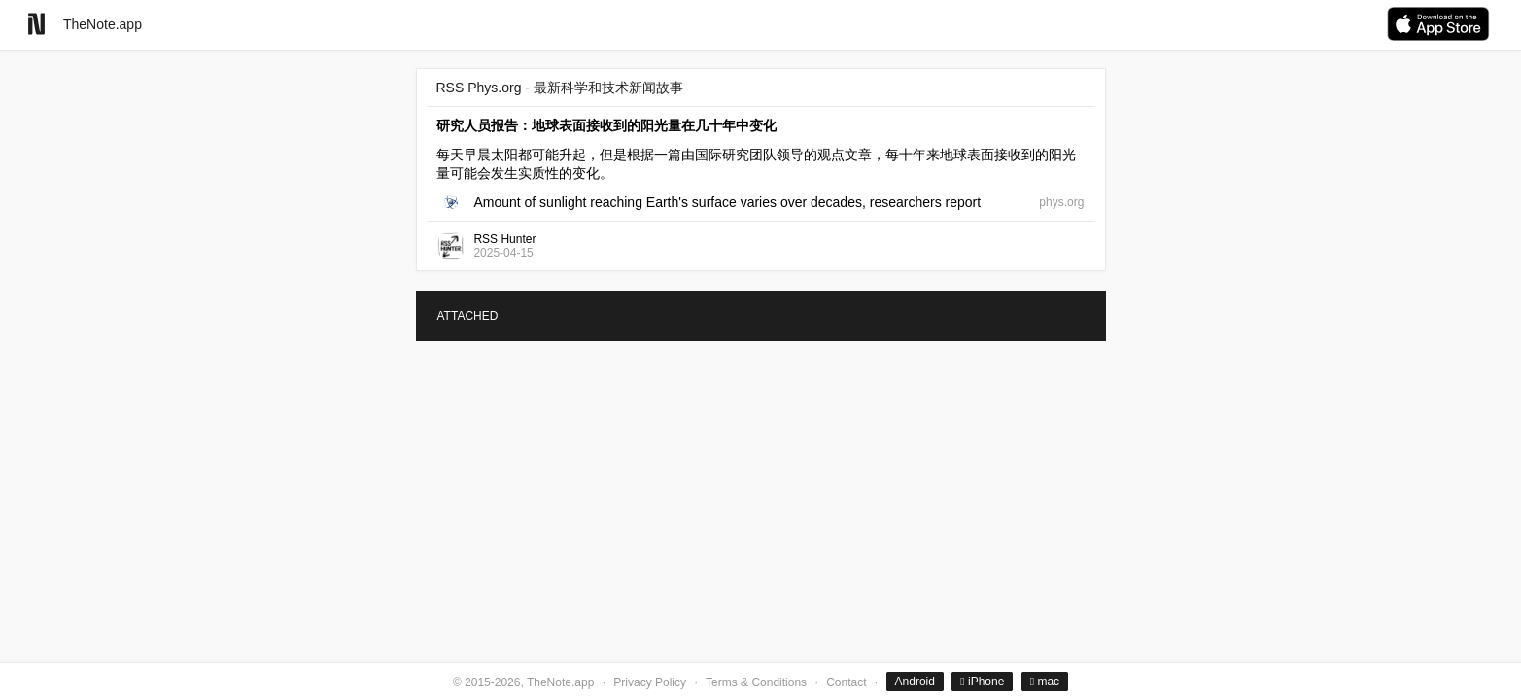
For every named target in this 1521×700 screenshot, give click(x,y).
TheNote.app (102, 24)
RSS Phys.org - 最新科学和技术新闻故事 (559, 87)
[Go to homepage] (36, 24)
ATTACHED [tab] (468, 316)
